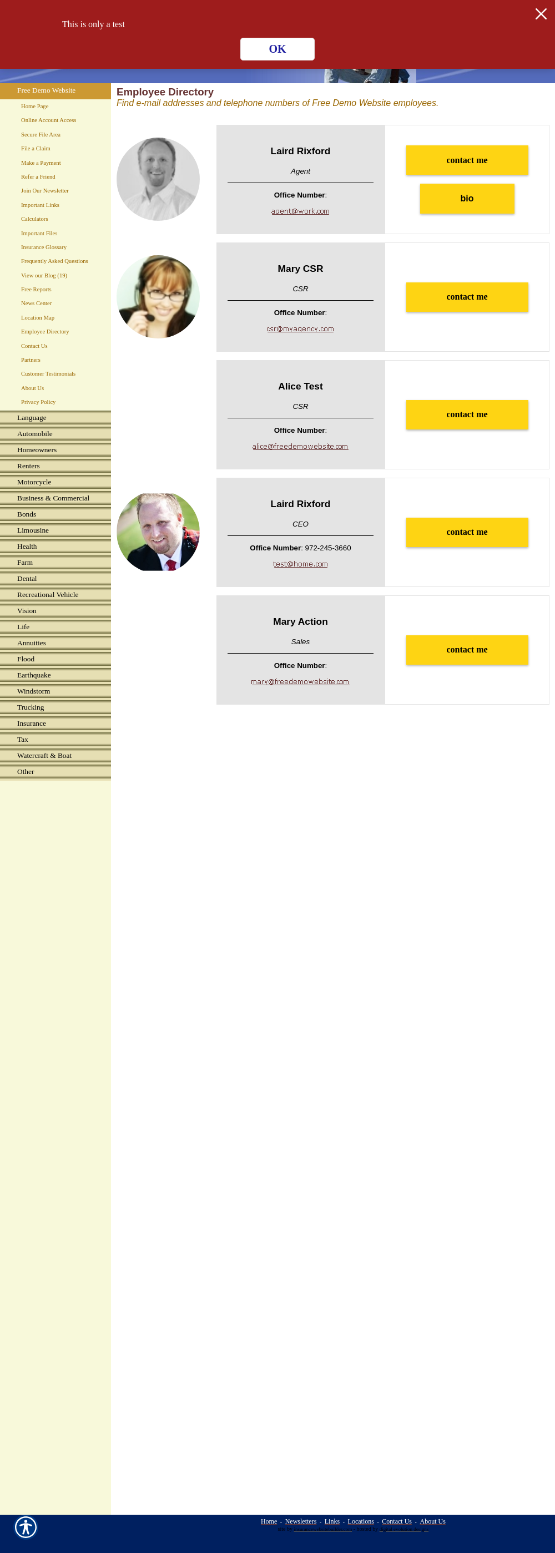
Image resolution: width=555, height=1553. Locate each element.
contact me (466, 160)
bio (467, 198)
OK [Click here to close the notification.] (277, 49)
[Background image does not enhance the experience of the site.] (55, 419)
